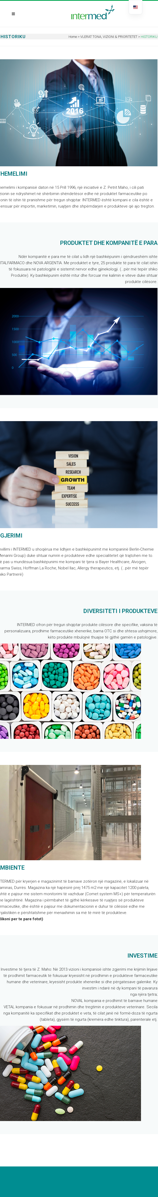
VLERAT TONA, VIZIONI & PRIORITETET (108, 37)
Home (73, 37)
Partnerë (14, 574)
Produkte (19, 275)
